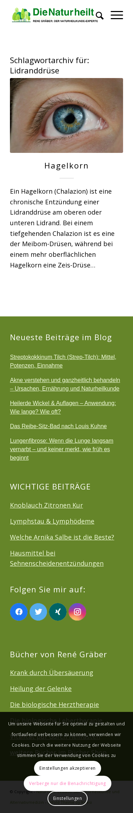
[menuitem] (96, 14)
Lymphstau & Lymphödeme (52, 521)
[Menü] (113, 14)
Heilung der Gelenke (41, 688)
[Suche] (96, 14)
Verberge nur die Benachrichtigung (67, 783)
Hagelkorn (66, 165)
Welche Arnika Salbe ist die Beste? (62, 537)
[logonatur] (55, 14)
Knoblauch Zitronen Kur (46, 505)
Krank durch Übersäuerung (51, 672)
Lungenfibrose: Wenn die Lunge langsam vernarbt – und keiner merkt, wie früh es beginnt (61, 449)
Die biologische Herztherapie (54, 704)
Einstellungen (67, 798)
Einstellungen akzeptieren (67, 768)
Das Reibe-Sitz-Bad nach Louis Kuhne (58, 426)
